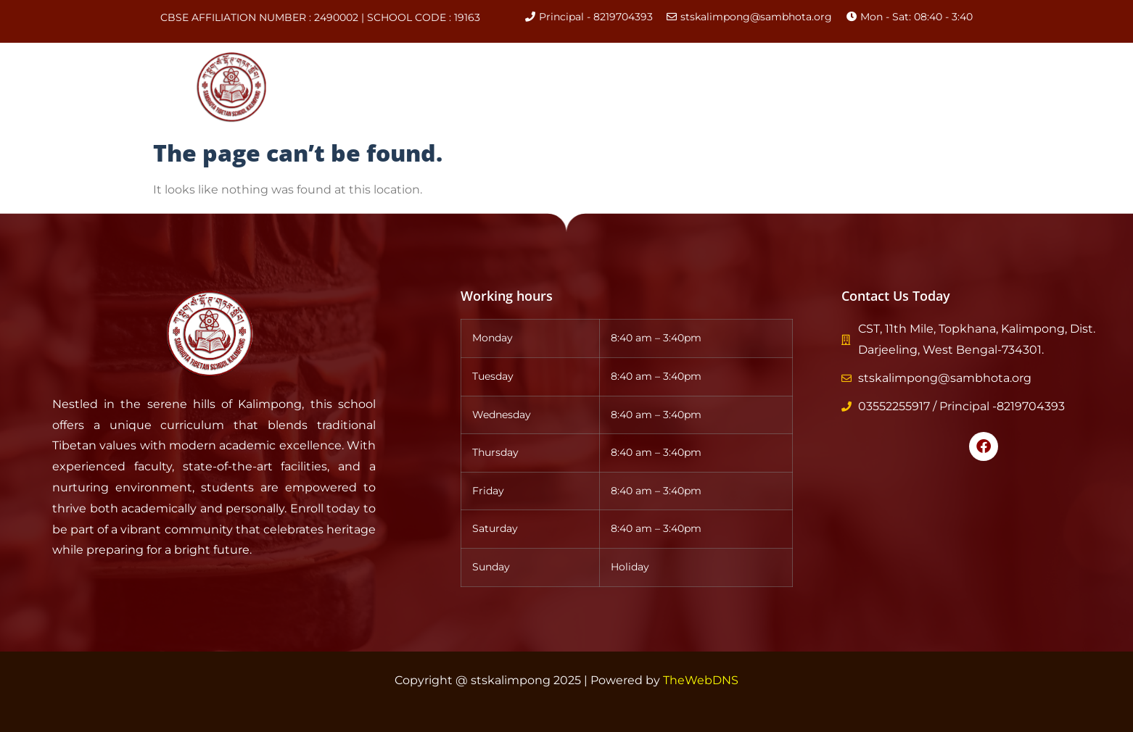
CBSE (673, 87)
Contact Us (888, 87)
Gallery (807, 87)
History (500, 87)
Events (738, 87)
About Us (423, 87)
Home (349, 87)
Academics (589, 88)
